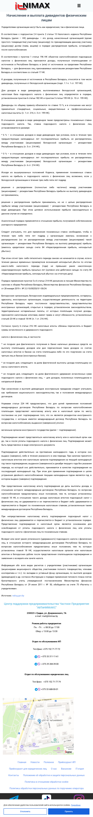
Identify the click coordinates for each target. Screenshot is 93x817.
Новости (35, 762)
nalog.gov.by (18, 595)
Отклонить (25, 811)
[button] (79, 6)
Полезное (49, 762)
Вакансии (66, 768)
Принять (69, 811)
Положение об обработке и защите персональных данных (54, 775)
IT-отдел (80, 768)
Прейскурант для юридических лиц (28, 768)
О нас (54, 768)
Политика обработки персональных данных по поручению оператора (47, 788)
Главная (22, 762)
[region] (46, 808)
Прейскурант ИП (67, 762)
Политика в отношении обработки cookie (46, 781)
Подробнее (76, 805)
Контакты (13, 775)
